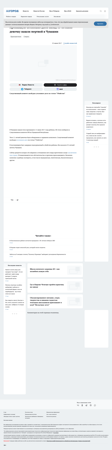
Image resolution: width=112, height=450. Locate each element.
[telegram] (18, 200)
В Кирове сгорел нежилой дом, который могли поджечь (43, 249)
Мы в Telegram (54, 11)
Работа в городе (11, 16)
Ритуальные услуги (43, 16)
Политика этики (29, 412)
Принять (100, 24)
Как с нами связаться (52, 414)
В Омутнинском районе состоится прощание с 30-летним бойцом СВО (43, 242)
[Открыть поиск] (100, 11)
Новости (26, 11)
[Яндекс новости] (26, 85)
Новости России (39, 11)
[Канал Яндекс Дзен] (60, 85)
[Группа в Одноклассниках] (82, 405)
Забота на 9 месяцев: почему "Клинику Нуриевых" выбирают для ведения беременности (43, 255)
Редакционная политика (31, 414)
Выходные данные (8, 420)
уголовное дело (22, 140)
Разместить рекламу (51, 416)
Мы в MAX (67, 11)
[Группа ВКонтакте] (78, 405)
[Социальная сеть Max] (60, 89)
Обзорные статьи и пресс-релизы (12, 416)
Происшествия (16, 37)
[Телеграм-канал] (26, 89)
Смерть (26, 37)
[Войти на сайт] (105, 11)
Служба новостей (70, 43)
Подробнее (56, 432)
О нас (5, 412)
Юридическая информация (53, 412)
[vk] (12, 200)
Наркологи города (26, 16)
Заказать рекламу (82, 11)
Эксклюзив (57, 16)
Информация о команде (9, 414)
